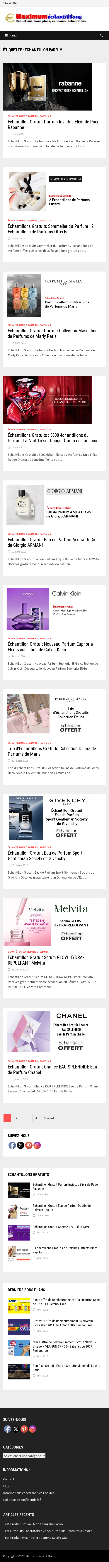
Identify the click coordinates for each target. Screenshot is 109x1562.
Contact (8, 1479)
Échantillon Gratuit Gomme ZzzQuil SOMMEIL (62, 1227)
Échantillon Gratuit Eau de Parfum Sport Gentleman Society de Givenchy (45, 855)
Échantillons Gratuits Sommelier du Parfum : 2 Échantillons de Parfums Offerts (51, 229)
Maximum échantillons (40, 1556)
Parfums (45, 116)
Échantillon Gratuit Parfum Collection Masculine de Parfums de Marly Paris (52, 333)
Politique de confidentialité (22, 1500)
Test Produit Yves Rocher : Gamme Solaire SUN (35, 1537)
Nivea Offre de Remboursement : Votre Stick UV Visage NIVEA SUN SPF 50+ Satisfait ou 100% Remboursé (64, 1346)
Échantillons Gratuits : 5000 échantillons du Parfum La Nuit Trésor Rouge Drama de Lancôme (53, 438)
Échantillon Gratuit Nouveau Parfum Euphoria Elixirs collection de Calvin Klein (50, 646)
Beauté (12, 951)
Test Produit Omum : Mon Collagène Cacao (33, 1524)
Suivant (49, 1118)
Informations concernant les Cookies (28, 1493)
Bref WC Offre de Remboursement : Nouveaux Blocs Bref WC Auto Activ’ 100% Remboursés (63, 1323)
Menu (11, 35)
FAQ (6, 1486)
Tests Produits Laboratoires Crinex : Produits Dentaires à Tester (47, 1531)
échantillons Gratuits (23, 116)
